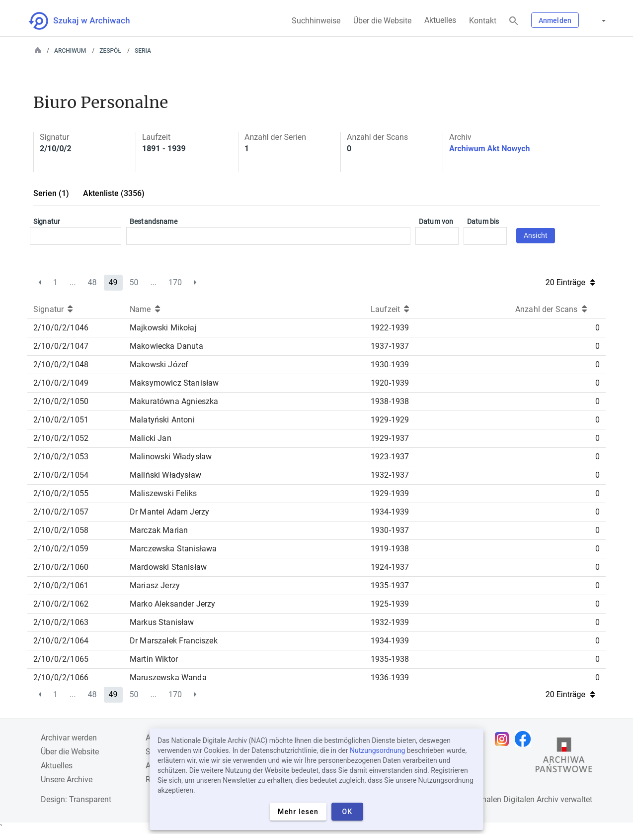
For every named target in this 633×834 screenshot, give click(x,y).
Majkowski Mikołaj (163, 327)
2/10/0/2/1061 (60, 585)
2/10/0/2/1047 (60, 346)
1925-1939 (390, 604)
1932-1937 (390, 475)
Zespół (110, 50)
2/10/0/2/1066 (60, 677)
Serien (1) (51, 193)
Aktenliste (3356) (114, 193)
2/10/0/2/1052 (60, 438)
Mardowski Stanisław (168, 567)
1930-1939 (390, 364)
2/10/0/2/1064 (60, 640)
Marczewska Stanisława (173, 548)
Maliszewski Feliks (163, 493)
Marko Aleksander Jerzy (173, 604)
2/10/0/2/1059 (60, 548)
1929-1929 (390, 419)
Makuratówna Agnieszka (174, 401)
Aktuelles (440, 20)
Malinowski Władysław (171, 456)
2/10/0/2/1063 (60, 622)
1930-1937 (390, 530)
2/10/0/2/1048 (60, 364)
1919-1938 (390, 548)
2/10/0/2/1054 (60, 475)
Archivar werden (69, 737)
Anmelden (555, 20)
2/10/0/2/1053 (60, 456)
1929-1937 (390, 438)
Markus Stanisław (162, 622)
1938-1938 (390, 401)
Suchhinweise (316, 20)
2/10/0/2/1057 (60, 512)
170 (175, 282)
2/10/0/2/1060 (60, 567)
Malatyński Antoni (162, 419)
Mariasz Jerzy (155, 585)
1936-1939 (390, 677)
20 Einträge (570, 282)
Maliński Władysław (165, 475)
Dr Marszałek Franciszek (174, 640)
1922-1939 (390, 327)
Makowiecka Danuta (166, 346)
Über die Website (382, 20)
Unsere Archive (66, 779)
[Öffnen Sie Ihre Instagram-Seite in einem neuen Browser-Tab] (504, 739)
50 (133, 282)
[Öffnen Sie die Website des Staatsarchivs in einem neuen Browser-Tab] (564, 757)
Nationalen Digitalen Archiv (510, 799)
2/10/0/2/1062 (60, 604)
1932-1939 (390, 622)
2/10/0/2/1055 (60, 493)
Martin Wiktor (154, 659)
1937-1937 (390, 346)
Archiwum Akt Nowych (489, 148)
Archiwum (70, 50)
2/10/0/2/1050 (60, 401)
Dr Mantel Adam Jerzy (169, 512)
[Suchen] (514, 21)
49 (113, 282)
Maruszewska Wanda (168, 677)
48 (92, 282)
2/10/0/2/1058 (60, 530)
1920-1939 (390, 383)
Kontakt (482, 20)
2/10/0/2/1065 (60, 659)
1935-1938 (390, 659)
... (73, 282)
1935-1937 (390, 585)
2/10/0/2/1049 (60, 383)
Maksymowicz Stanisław (174, 383)
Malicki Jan (150, 438)
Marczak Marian (159, 530)
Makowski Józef (159, 364)
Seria (143, 50)
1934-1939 (390, 512)
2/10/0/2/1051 (60, 419)
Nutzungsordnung (377, 750)
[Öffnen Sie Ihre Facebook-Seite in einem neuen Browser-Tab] (525, 739)
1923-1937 (390, 456)
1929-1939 (390, 493)
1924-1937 (390, 567)
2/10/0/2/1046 (60, 327)
